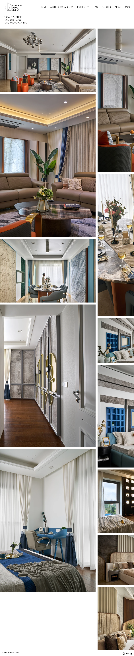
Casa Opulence (13, 17)
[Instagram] (123, 653)
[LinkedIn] (130, 653)
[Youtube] (127, 653)
